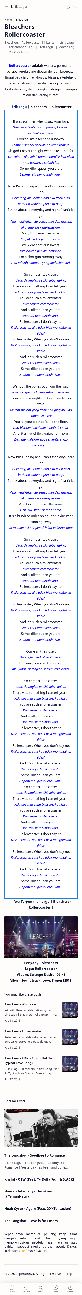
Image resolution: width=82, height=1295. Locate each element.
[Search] (75, 6)
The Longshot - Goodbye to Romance (34, 1155)
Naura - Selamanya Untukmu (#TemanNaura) (28, 1193)
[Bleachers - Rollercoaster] (70, 1037)
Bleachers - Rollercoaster (23, 1031)
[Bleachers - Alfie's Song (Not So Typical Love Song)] (70, 1064)
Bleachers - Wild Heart (21, 1004)
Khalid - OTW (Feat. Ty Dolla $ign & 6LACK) (39, 1179)
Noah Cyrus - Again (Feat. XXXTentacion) (37, 1208)
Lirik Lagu (19, 6)
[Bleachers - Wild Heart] (70, 1010)
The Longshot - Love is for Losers (31, 1220)
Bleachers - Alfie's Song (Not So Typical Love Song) (28, 1060)
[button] (68, 6)
